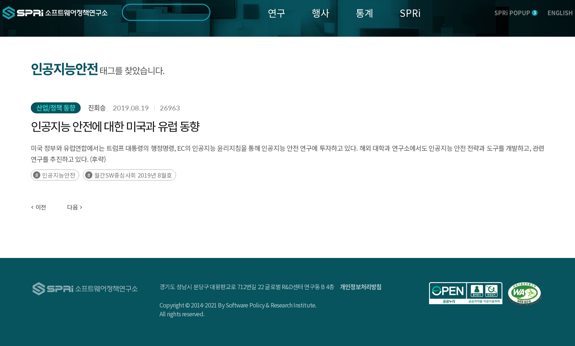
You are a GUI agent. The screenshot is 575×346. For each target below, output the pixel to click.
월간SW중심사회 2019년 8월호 (133, 175)
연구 (276, 12)
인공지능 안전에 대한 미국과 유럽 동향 (115, 125)
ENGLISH (560, 12)
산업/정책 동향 (55, 108)
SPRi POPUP (516, 12)
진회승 (97, 108)
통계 (364, 12)
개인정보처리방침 (361, 286)
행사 (320, 12)
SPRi (410, 12)
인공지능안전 (58, 175)
